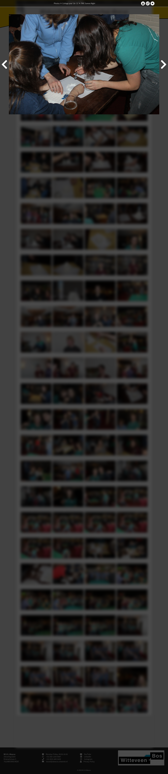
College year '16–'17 (70, 3)
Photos (57, 3)
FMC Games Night (88, 3)
